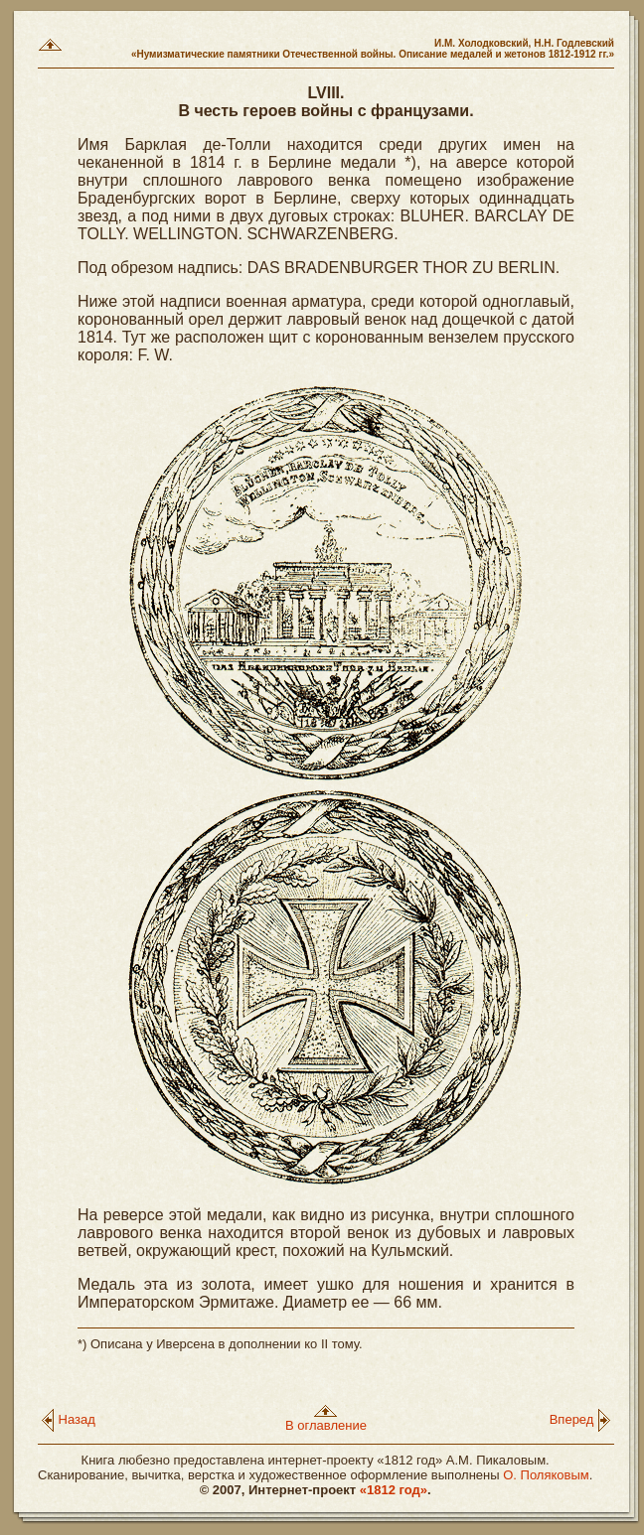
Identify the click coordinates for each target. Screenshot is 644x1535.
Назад (68, 1419)
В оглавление (326, 1419)
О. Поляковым (546, 1474)
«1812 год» (393, 1489)
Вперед (580, 1419)
